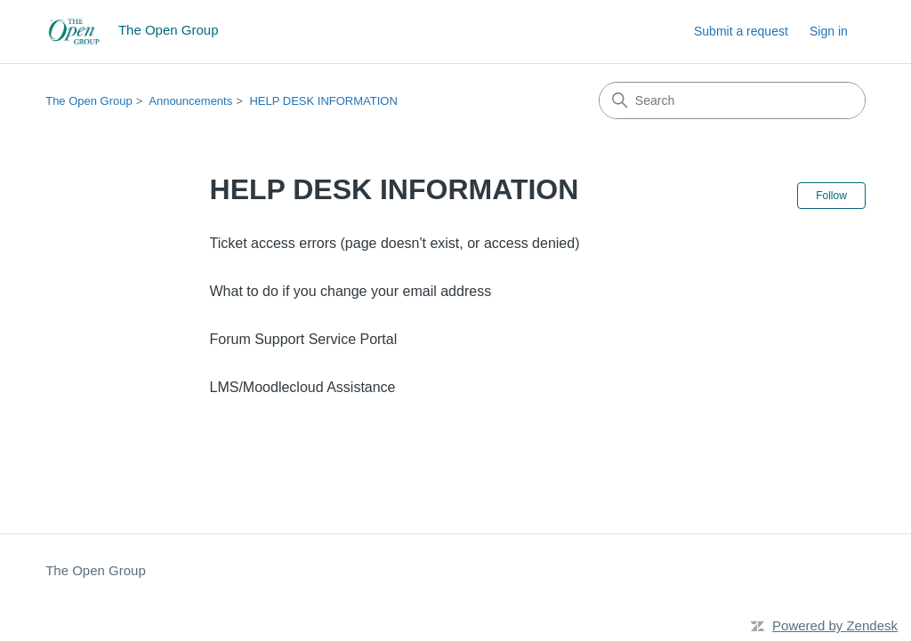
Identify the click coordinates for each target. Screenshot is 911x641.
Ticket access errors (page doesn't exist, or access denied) (395, 243)
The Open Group (89, 101)
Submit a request (741, 31)
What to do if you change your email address (351, 291)
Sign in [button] (829, 31)
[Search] (732, 100)
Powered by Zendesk (835, 625)
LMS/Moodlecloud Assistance (303, 387)
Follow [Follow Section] (831, 195)
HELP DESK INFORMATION (323, 101)
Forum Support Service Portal (304, 339)
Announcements (190, 101)
